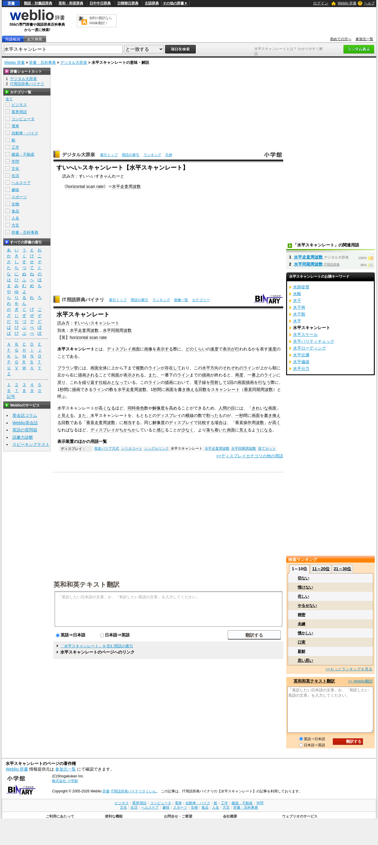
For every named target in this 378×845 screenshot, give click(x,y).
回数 (202, 389)
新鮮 (301, 651)
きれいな (260, 408)
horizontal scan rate (85, 186)
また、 (154, 375)
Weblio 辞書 (347, 3)
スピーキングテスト (31, 444)
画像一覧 (181, 300)
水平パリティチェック (313, 341)
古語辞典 (152, 3)
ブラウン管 (67, 367)
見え (243, 430)
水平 (297, 320)
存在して (173, 367)
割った (212, 415)
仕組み (105, 382)
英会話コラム (24, 415)
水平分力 (301, 368)
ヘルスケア (21, 183)
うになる (264, 430)
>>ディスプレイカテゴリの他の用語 (249, 456)
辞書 (11, 3)
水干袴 (299, 307)
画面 (136, 349)
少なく (187, 430)
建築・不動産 (23, 154)
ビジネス (19, 105)
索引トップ (109, 155)
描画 (206, 375)
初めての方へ (340, 39)
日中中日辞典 (100, 3)
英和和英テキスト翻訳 (86, 584)
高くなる (107, 408)
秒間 (64, 389)
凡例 (168, 155)
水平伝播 (301, 354)
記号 (11, 396)
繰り (86, 382)
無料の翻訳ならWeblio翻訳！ (100, 20)
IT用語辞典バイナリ (83, 299)
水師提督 (301, 287)
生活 (15, 175)
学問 (15, 161)
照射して (218, 382)
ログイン (320, 3)
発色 (140, 408)
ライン (154, 367)
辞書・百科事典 (42, 62)
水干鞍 (299, 314)
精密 (301, 614)
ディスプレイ (119, 349)
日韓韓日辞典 (128, 3)
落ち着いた (216, 430)
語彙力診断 (22, 437)
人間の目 (227, 408)
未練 (301, 624)
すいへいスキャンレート (96, 323)
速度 (214, 349)
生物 (15, 204)
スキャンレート (225, 389)
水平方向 (210, 367)
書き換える (188, 389)
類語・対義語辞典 (38, 3)
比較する (206, 422)
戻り (61, 382)
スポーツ (19, 197)
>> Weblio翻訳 (360, 681)
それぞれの (233, 367)
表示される (133, 375)
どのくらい (195, 349)
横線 (189, 415)
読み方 (63, 323)
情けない (305, 587)
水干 (297, 300)
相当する (131, 422)
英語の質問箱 (24, 430)
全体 (103, 367)
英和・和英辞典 (70, 3)
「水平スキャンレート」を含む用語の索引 (96, 646)
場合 (218, 422)
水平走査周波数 (126, 186)
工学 (15, 147)
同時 (132, 408)
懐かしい (305, 633)
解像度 (158, 408)
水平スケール (305, 334)
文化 (15, 168)
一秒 (239, 415)
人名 (15, 218)
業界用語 (19, 112)
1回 (230, 382)
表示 (227, 349)
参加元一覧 (364, 39)
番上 (256, 375)
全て (9, 99)
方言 (15, 225)
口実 (301, 642)
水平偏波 (301, 361)
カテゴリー (201, 300)
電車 (15, 126)
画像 (148, 349)
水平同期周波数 (117, 330)
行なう (264, 382)
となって (119, 382)
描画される (88, 375)
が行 (235, 349)
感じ (161, 430)
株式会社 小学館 (65, 781)
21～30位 (342, 568)
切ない (303, 578)
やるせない (307, 605)
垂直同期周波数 (258, 389)
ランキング (152, 155)
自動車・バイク (25, 133)
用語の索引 (130, 155)
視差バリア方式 (106, 448)
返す (94, 382)
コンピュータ (23, 119)
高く (276, 422)
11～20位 (321, 568)
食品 (15, 211)
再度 (239, 375)
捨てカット (267, 448)
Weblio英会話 (25, 422)
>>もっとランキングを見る (348, 669)
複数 (140, 367)
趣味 (15, 190)
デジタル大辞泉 (73, 62)
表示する (165, 349)
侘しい (303, 596)
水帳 (297, 293)
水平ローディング (309, 348)
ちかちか (127, 430)
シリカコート (131, 448)
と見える (65, 415)
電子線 (200, 382)
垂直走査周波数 (100, 422)
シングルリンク (156, 448)
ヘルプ (369, 3)
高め (173, 408)
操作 (247, 422)
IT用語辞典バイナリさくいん (133, 791)
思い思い (305, 660)
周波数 (258, 422)
